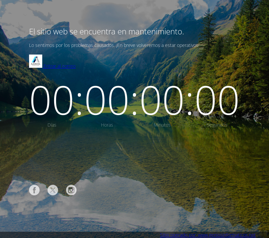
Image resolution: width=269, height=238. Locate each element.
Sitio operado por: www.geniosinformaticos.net (208, 235)
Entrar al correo (52, 66)
